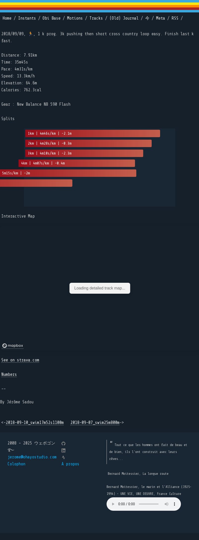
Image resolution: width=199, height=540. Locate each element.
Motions (75, 18)
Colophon (16, 464)
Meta (160, 18)
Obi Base (51, 18)
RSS (175, 18)
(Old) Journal (124, 18)
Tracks (96, 18)
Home (6, 18)
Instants (27, 18)
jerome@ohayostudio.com (32, 457)
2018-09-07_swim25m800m (94, 422)
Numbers (9, 374)
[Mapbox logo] (13, 346)
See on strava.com (20, 360)
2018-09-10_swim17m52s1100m (35, 422)
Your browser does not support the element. (144, 504)
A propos (70, 464)
